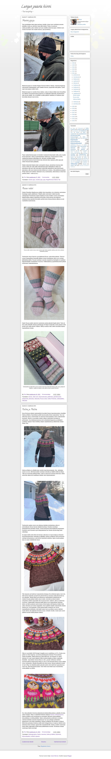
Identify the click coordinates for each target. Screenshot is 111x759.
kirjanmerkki (84, 138)
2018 (73, 110)
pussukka (79, 157)
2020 (73, 106)
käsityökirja (73, 149)
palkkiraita (50, 396)
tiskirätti (78, 160)
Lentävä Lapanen (35, 736)
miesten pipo (31, 179)
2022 (73, 71)
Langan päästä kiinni (36, 7)
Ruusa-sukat (27, 188)
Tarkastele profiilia (81, 24)
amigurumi (79, 129)
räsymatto (85, 158)
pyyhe (85, 157)
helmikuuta (76, 101)
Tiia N (80, 19)
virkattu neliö (74, 165)
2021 (73, 73)
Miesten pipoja (28, 21)
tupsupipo (77, 162)
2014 (73, 118)
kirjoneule (58, 734)
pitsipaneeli (25, 398)
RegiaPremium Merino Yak (53, 179)
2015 (73, 116)
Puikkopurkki (80, 128)
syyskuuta (75, 81)
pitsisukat (31, 398)
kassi (84, 136)
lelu (78, 150)
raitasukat (37, 398)
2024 (73, 67)
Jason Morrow (54, 756)
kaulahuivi (73, 138)
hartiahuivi (83, 131)
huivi (84, 132)
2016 (73, 114)
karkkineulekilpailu (74, 136)
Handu (39, 734)
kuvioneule (74, 146)
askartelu (87, 129)
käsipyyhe (84, 147)
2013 (73, 120)
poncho (72, 157)
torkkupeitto (84, 160)
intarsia (30, 396)
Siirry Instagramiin (75, 31)
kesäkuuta (75, 87)
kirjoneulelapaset (75, 141)
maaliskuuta (76, 93)
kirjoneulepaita (26, 736)
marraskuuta (76, 77)
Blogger (69, 756)
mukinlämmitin (74, 153)
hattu (72, 132)
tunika (72, 162)
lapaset (83, 149)
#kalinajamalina (32, 734)
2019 (73, 108)
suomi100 (73, 159)
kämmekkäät (83, 146)
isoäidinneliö (73, 133)
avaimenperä (75, 130)
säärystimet (78, 159)
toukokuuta (76, 89)
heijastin (77, 132)
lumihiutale (84, 150)
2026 (73, 63)
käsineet (73, 147)
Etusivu (43, 742)
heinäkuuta (76, 85)
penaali (80, 155)
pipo (44, 179)
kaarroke (43, 734)
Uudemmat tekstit (27, 742)
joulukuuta (75, 75)
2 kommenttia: (46, 177)
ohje (79, 153)
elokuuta (75, 83)
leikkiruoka (73, 150)
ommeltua (73, 154)
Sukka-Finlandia (52, 398)
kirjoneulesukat (43, 396)
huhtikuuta (76, 91)
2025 (73, 65)
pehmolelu (73, 155)
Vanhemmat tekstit (60, 742)
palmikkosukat (57, 396)
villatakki (85, 164)
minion (84, 152)
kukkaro (85, 144)
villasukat (24, 400)
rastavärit (80, 158)
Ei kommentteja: (46, 394)
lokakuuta (75, 79)
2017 (73, 112)
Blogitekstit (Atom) (45, 746)
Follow (72, 56)
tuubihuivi (85, 162)
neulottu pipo (39, 179)
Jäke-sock (35, 396)
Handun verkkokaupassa (56, 714)
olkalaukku (85, 153)
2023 (73, 69)
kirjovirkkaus (73, 144)
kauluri (79, 138)
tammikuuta (76, 103)
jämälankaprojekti (75, 135)
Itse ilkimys (73, 128)
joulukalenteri (82, 134)
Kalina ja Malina (29, 409)
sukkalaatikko (60, 398)
